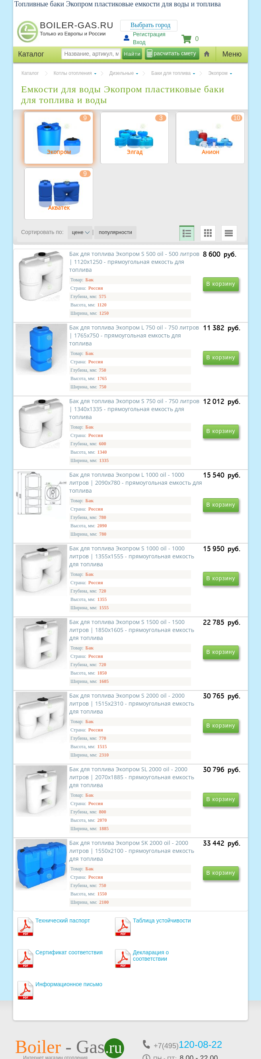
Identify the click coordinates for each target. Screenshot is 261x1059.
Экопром (218, 73)
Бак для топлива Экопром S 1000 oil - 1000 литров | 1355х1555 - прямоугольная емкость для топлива (73, 572)
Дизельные (121, 73)
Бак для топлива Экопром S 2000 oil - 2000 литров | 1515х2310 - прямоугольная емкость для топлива (73, 687)
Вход (139, 42)
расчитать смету (175, 53)
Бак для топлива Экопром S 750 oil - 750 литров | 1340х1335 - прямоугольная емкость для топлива (73, 458)
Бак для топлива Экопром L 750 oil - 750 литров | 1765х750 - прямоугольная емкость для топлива (180, 343)
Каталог (30, 73)
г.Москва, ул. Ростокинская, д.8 (58, 992)
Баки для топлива (171, 73)
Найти (132, 54)
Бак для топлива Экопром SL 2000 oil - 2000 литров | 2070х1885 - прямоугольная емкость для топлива (182, 687)
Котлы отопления (73, 73)
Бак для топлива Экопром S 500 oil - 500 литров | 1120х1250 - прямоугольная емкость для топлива (73, 343)
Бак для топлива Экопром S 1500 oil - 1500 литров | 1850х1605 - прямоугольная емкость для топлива (181, 572)
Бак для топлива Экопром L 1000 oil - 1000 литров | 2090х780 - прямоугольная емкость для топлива (180, 458)
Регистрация (149, 34)
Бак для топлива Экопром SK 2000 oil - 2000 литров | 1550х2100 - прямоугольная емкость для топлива (74, 801)
